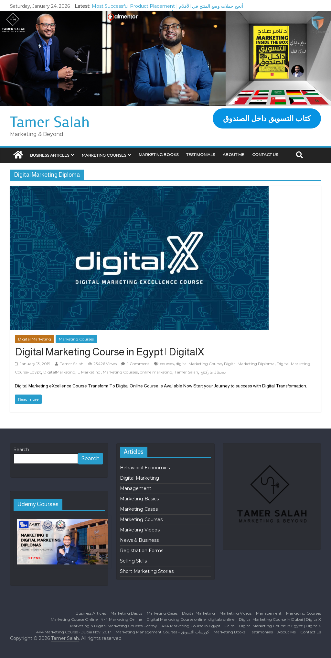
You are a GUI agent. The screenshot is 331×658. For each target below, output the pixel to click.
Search (21, 449)
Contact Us (265, 154)
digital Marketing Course (199, 363)
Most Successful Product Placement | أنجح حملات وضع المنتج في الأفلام (167, 6)
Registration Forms (141, 550)
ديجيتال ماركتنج (213, 372)
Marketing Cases (139, 509)
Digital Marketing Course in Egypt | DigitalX (109, 352)
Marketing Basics (139, 499)
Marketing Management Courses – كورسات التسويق (162, 632)
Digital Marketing (34, 339)
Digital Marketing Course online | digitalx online (190, 619)
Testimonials (200, 154)
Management (135, 488)
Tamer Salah (50, 121)
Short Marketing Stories (147, 571)
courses (167, 363)
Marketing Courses (104, 155)
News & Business (139, 540)
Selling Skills (133, 561)
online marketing (156, 372)
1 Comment (135, 363)
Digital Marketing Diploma (249, 363)
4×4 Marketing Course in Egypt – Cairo (198, 625)
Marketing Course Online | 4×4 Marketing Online (96, 619)
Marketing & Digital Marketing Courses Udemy (113, 625)
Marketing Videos (140, 530)
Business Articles (49, 155)
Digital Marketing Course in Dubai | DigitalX (280, 619)
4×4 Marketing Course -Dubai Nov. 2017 (73, 632)
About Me (233, 154)
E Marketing (89, 372)
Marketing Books (158, 154)
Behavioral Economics (145, 468)
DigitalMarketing (59, 372)
